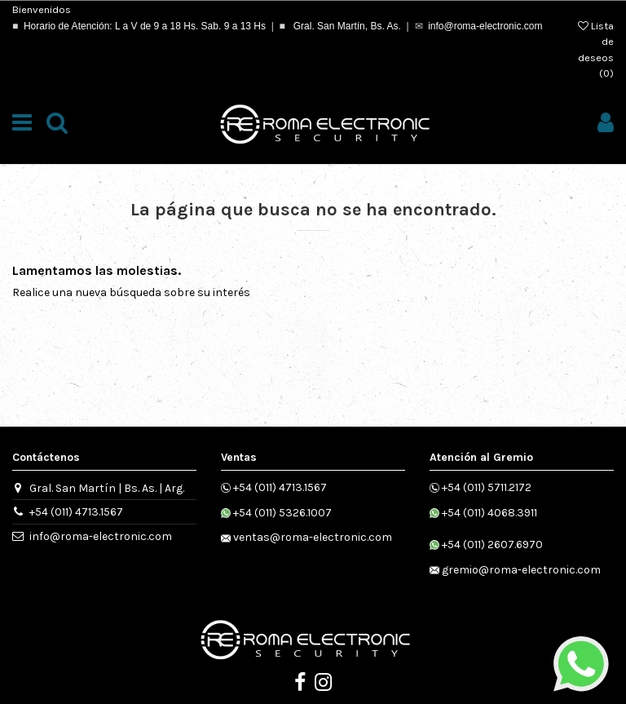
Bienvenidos (41, 9)
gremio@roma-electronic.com (521, 570)
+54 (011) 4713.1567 (76, 512)
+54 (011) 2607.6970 (492, 544)
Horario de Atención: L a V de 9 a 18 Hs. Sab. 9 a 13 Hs (145, 26)
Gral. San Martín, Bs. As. (345, 26)
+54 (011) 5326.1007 (282, 513)
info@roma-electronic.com (485, 26)
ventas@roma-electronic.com (312, 537)
